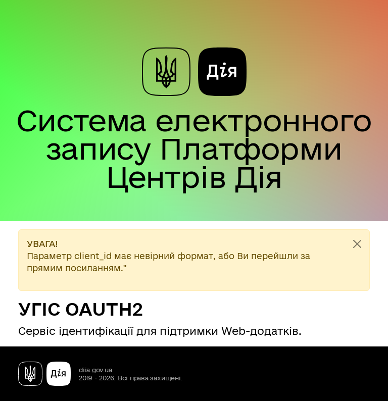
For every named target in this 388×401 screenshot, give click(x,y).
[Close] (357, 244)
